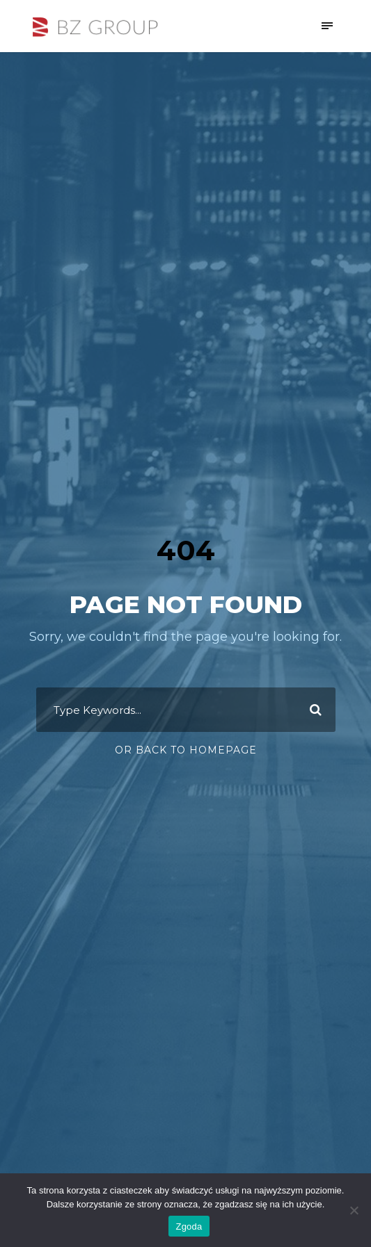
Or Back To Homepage (186, 750)
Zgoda (188, 1226)
